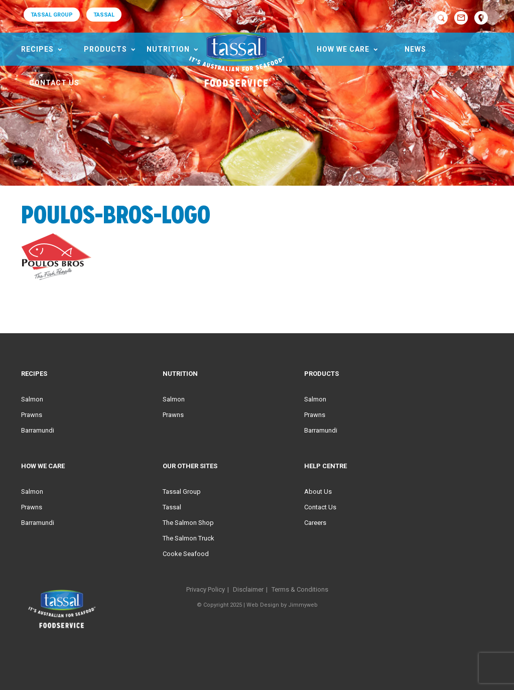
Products (105, 49)
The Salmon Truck (188, 538)
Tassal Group (182, 491)
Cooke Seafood (186, 554)
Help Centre (325, 466)
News (415, 49)
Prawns (31, 415)
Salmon (32, 399)
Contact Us (54, 83)
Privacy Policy (205, 589)
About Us (318, 491)
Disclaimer (248, 589)
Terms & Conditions (300, 589)
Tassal (172, 507)
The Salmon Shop (188, 522)
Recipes (37, 49)
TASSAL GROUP (52, 15)
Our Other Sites (190, 466)
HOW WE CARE (343, 49)
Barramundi (37, 430)
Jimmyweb (303, 605)
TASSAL (103, 15)
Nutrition (168, 49)
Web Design (262, 605)
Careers (315, 522)
